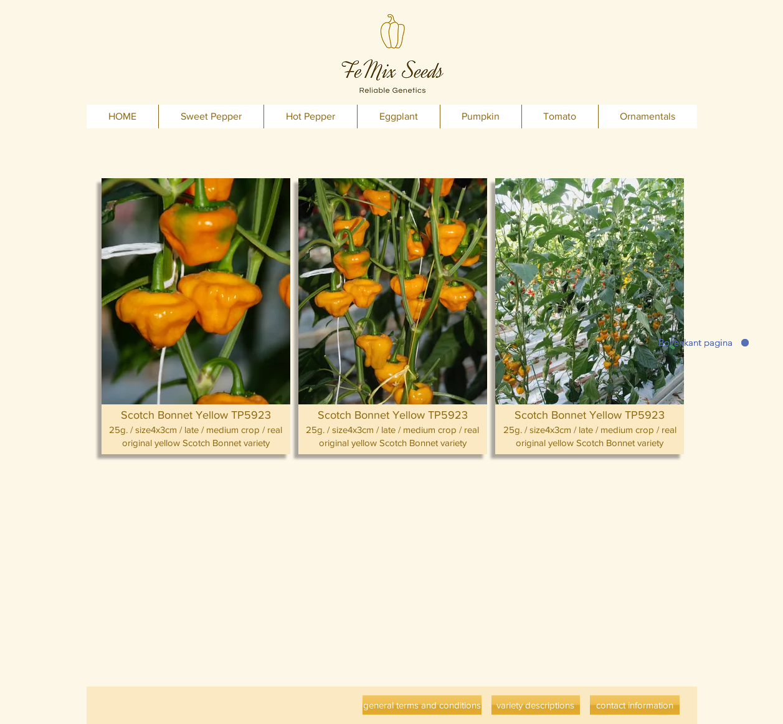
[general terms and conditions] (422, 705)
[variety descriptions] (535, 705)
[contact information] (635, 705)
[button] (196, 316)
